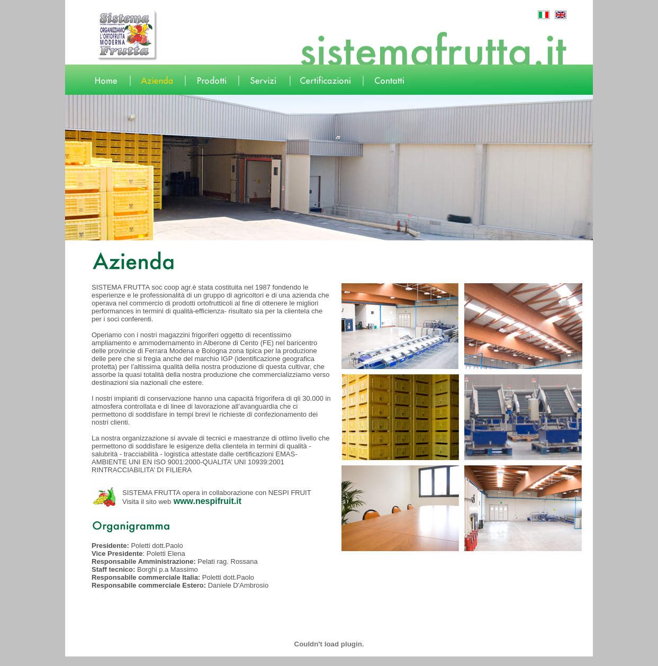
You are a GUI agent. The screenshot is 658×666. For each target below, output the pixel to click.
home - (72, 662)
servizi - (124, 662)
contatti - (171, 662)
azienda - (88, 662)
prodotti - (106, 662)
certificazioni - (147, 662)
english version (195, 662)
